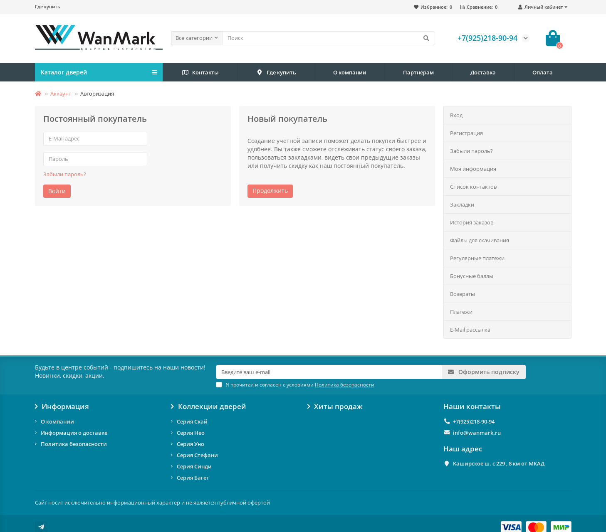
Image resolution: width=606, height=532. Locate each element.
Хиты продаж (335, 406)
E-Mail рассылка (470, 329)
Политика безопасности (74, 444)
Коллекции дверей (208, 406)
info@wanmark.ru (477, 432)
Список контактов (473, 186)
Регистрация (466, 133)
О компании (349, 72)
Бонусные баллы (471, 276)
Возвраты (462, 294)
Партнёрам (418, 72)
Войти (57, 191)
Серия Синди (194, 466)
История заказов (471, 222)
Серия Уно (190, 444)
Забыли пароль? (64, 174)
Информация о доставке (74, 432)
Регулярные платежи (477, 258)
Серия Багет (193, 477)
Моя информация (473, 168)
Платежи (461, 311)
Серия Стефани (197, 455)
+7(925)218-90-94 (474, 421)
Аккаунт (60, 93)
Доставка (483, 72)
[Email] (329, 372)
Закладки (462, 204)
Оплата (542, 72)
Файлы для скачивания (479, 240)
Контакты (200, 72)
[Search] (328, 38)
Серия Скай (192, 421)
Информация (62, 406)
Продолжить (270, 191)
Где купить (47, 6)
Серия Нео (191, 432)
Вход (456, 115)
